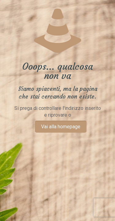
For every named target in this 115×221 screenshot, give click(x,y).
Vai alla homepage (60, 127)
